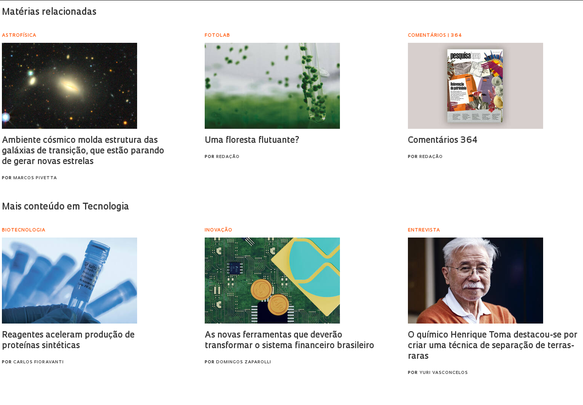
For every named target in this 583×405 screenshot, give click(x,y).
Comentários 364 (442, 140)
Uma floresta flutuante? (252, 140)
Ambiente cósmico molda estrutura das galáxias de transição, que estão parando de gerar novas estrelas (83, 151)
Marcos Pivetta (35, 178)
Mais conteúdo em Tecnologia (65, 207)
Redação (228, 157)
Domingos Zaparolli (243, 362)
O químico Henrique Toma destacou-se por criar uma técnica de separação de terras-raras (492, 346)
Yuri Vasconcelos (443, 373)
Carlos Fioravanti (38, 362)
